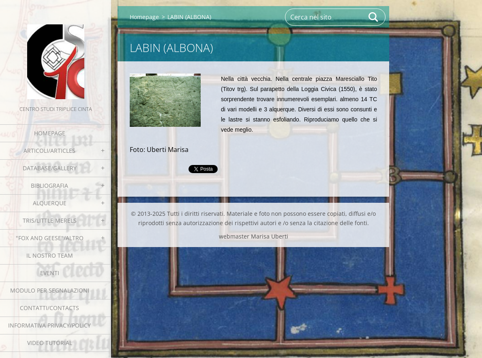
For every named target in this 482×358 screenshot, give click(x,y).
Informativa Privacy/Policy (49, 325)
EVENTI (49, 273)
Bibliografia (49, 185)
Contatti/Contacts (49, 308)
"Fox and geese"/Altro (50, 238)
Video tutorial (49, 343)
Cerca (373, 17)
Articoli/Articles (49, 150)
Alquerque (49, 203)
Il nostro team (49, 255)
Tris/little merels (50, 220)
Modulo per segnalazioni (49, 290)
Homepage (49, 133)
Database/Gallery (50, 168)
